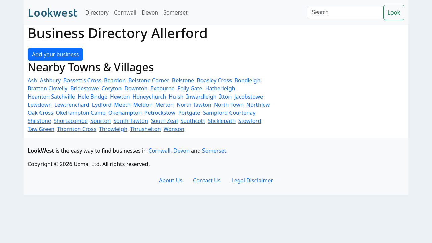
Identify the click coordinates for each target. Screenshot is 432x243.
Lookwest (52, 12)
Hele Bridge (92, 96)
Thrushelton (145, 129)
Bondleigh (248, 80)
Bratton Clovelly (48, 88)
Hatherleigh (220, 88)
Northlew (258, 104)
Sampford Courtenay (229, 112)
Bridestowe (84, 88)
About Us (170, 180)
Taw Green (41, 129)
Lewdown (40, 104)
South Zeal (164, 121)
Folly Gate (190, 88)
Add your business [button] (55, 54)
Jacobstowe (248, 96)
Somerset (175, 12)
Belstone (183, 80)
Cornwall (125, 12)
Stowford (249, 121)
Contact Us (206, 180)
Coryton (112, 88)
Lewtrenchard (71, 104)
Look (394, 12)
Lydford (102, 104)
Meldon (143, 104)
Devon (150, 12)
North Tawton (194, 104)
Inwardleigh (201, 96)
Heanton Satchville (51, 96)
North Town (229, 104)
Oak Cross (40, 112)
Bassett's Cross (82, 80)
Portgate (189, 112)
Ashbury (50, 80)
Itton (225, 96)
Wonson (173, 129)
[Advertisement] (344, 85)
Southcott (192, 121)
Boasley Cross (214, 80)
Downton (135, 88)
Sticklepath (222, 121)
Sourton (100, 121)
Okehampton (125, 112)
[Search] (345, 12)
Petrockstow (160, 112)
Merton (164, 104)
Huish (176, 96)
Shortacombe (71, 121)
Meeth (122, 104)
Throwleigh (113, 129)
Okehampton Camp (81, 112)
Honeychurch (149, 96)
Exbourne (162, 88)
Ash (32, 80)
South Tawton (130, 121)
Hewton (120, 96)
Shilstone (39, 121)
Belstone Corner (148, 80)
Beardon (115, 80)
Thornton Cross (76, 129)
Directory (97, 12)
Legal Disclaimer (252, 180)
